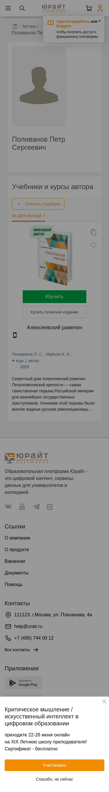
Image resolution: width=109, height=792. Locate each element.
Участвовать (54, 765)
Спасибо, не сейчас (54, 779)
